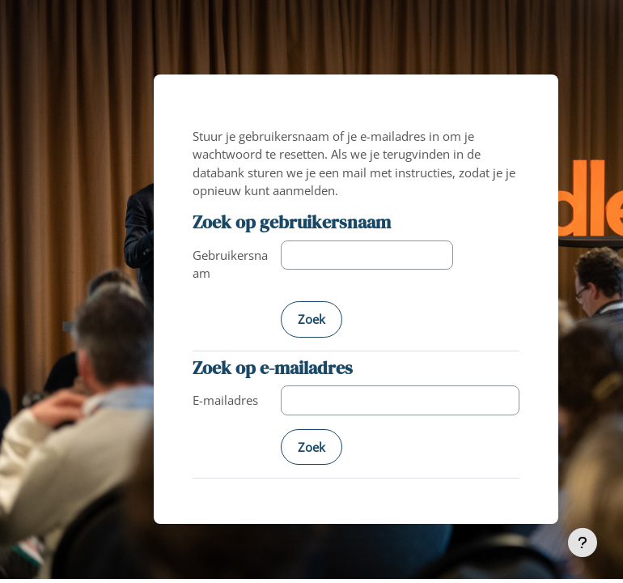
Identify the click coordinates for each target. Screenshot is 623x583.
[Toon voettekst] (582, 542)
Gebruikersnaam (230, 264)
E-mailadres (225, 400)
